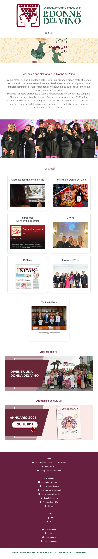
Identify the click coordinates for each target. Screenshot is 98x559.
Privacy (51, 533)
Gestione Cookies (51, 541)
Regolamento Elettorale (51, 494)
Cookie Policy (51, 537)
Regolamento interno (51, 486)
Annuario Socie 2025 (50, 502)
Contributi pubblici (51, 498)
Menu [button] (50, 32)
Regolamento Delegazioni (51, 490)
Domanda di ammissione (50, 482)
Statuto (51, 506)
